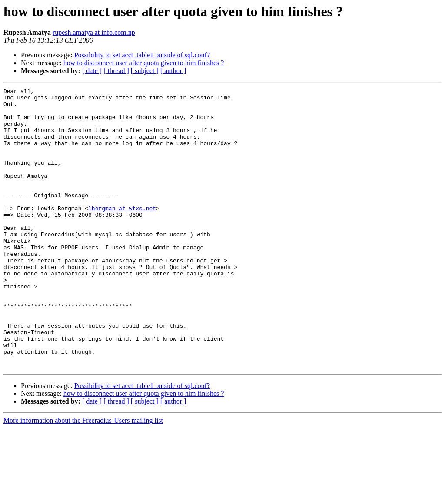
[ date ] (92, 70)
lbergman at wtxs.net (122, 233)
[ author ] (173, 70)
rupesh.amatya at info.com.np (94, 32)
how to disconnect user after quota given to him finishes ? (143, 62)
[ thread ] (116, 70)
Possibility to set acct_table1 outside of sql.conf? (142, 55)
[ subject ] (145, 70)
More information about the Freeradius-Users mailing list (83, 476)
